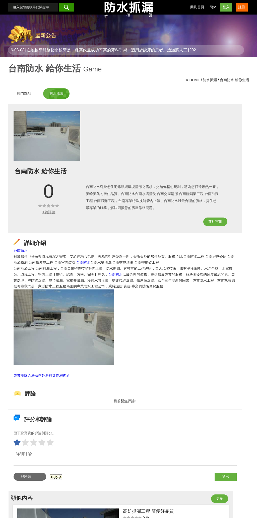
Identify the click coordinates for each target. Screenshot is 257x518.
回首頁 (100, 503)
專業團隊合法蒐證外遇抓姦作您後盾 (46, 373)
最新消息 (155, 503)
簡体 (213, 12)
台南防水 (25, 230)
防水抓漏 (68, 91)
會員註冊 (136, 503)
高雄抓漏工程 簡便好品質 (229, 123)
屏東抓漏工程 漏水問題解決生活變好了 (229, 216)
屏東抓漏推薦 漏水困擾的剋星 (229, 154)
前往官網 (155, 203)
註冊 (241, 12)
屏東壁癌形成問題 (229, 185)
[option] (51, 132)
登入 (226, 12)
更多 (235, 110)
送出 (155, 474)
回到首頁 (197, 12)
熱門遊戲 (24, 91)
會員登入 (117, 503)
